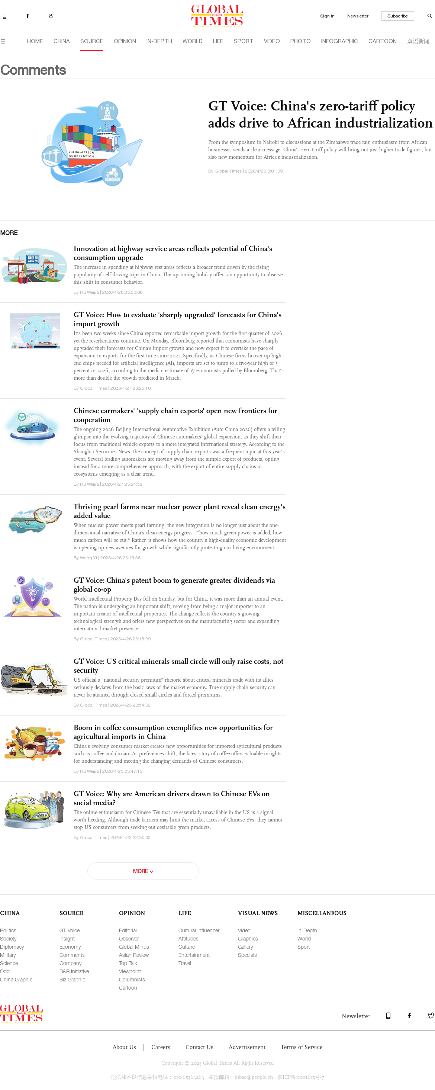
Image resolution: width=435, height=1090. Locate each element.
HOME (35, 41)
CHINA (62, 41)
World (304, 938)
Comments (72, 955)
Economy (70, 946)
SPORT (244, 41)
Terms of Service (301, 1047)
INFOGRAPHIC (339, 41)
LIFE (218, 41)
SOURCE (91, 41)
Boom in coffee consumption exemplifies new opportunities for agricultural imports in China (173, 732)
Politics (8, 930)
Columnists (132, 979)
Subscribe (397, 16)
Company (70, 963)
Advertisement (247, 1047)
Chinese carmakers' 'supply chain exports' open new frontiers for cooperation (175, 415)
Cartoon (128, 987)
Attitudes (188, 938)
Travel (184, 963)
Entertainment (194, 955)
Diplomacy (12, 946)
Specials (247, 955)
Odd (5, 971)
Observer (129, 938)
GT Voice (69, 930)
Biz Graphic (72, 979)
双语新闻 (418, 41)
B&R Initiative (74, 971)
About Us (124, 1047)
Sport (303, 946)
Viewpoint (130, 971)
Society (8, 938)
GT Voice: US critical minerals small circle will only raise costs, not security (178, 666)
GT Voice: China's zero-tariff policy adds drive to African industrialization (320, 114)
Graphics (248, 938)
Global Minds (134, 946)
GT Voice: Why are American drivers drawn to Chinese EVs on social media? (172, 798)
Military (8, 955)
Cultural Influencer (198, 930)
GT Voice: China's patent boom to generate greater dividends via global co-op (174, 585)
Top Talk (128, 963)
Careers (160, 1047)
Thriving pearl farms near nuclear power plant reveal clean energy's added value (180, 511)
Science (9, 963)
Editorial (128, 930)
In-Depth (307, 930)
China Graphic (16, 979)
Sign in (327, 16)
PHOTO (300, 41)
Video (244, 930)
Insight (67, 938)
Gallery (245, 946)
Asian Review (134, 955)
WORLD (193, 41)
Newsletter (357, 16)
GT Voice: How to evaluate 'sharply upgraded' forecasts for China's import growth (177, 319)
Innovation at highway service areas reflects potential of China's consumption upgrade (173, 253)
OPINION (125, 41)
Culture (186, 946)
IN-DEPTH (159, 41)
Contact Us (199, 1047)
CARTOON (382, 41)
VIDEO (272, 41)
